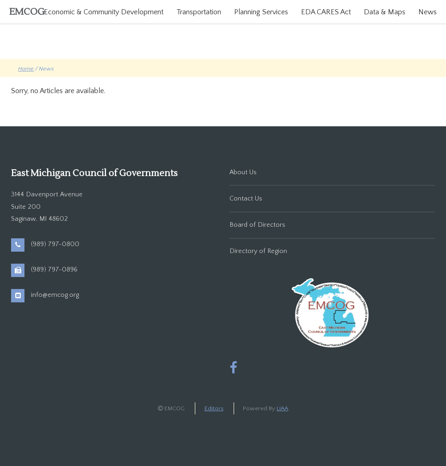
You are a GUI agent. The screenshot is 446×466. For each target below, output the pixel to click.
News (427, 12)
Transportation (198, 12)
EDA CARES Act (326, 12)
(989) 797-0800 (55, 244)
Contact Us (245, 198)
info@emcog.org (55, 295)
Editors (214, 408)
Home (26, 68)
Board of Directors (257, 225)
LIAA (282, 408)
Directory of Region (258, 251)
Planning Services (261, 12)
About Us (243, 172)
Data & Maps (384, 12)
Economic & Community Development (103, 12)
